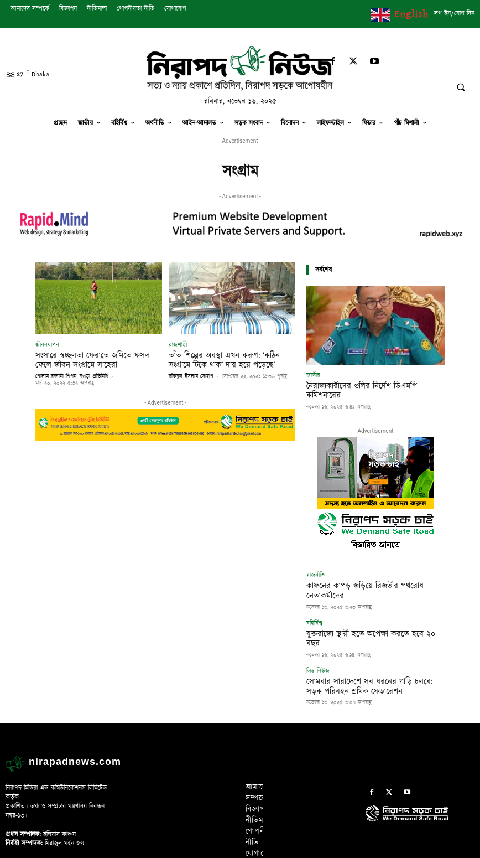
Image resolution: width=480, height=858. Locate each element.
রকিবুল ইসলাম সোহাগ (191, 374)
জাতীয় (313, 375)
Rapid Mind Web (296, 846)
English (411, 14)
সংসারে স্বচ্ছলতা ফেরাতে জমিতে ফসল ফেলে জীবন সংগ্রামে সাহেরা (94, 359)
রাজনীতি (315, 564)
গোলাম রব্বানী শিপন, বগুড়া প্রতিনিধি (71, 374)
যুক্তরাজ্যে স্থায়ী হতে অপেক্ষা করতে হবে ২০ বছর (361, 609)
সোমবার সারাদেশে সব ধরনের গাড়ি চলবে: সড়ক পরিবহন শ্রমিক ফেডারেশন (371, 649)
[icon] (420, 783)
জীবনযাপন (47, 345)
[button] (460, 87)
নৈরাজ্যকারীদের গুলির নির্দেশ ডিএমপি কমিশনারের (373, 385)
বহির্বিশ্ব (314, 599)
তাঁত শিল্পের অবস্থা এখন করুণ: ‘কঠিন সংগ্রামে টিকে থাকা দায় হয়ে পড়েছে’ (230, 359)
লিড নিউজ (318, 635)
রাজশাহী (178, 345)
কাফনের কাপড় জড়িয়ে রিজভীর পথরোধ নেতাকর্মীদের (366, 574)
